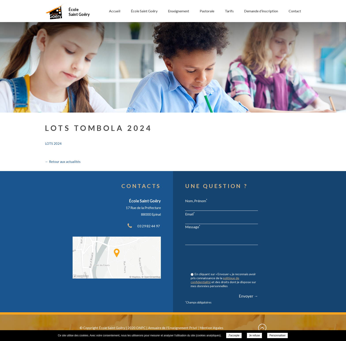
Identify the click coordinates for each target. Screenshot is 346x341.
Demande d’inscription (261, 11)
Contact (295, 11)
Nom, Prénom (196, 200)
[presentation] (224, 259)
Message (192, 226)
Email (190, 214)
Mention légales (211, 328)
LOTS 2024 (53, 143)
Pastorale (207, 11)
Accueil (114, 11)
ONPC (141, 328)
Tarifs (229, 11)
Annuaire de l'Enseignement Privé (172, 328)
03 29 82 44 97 (148, 226)
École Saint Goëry (144, 11)
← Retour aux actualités (63, 162)
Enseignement (178, 11)
